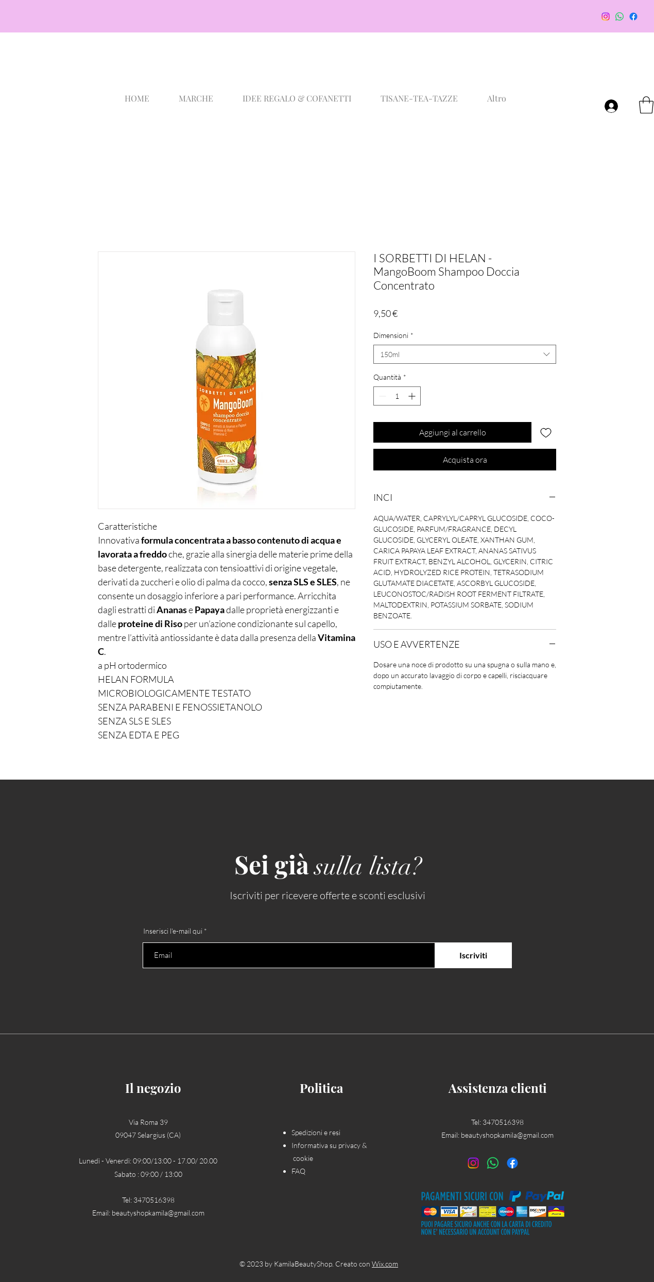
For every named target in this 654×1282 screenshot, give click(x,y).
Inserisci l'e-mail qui (172, 931)
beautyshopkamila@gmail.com (158, 1212)
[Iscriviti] (473, 955)
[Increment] (412, 396)
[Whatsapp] (619, 16)
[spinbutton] (397, 396)
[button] (646, 104)
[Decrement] (381, 396)
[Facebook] (633, 16)
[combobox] (464, 354)
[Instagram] (605, 16)
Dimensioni (393, 335)
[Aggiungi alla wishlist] (546, 432)
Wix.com (385, 1263)
